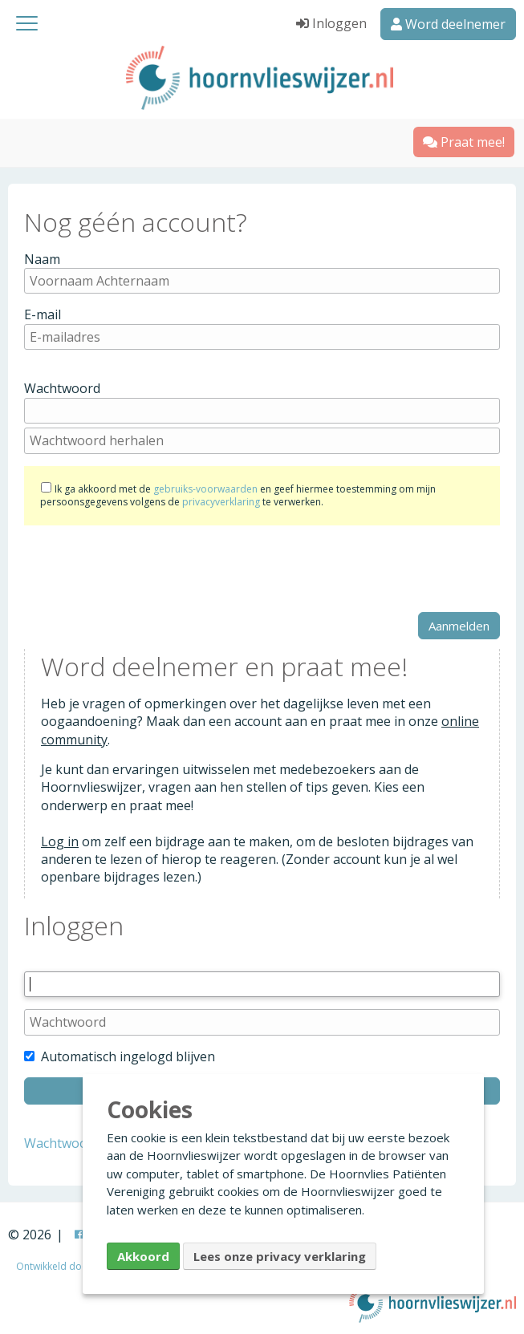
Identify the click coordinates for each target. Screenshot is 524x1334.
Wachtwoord (62, 388)
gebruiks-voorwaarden (205, 489)
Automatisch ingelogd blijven (119, 1056)
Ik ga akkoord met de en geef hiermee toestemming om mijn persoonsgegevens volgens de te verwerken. (238, 495)
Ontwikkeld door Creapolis (77, 1266)
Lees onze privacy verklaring (279, 1256)
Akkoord (143, 1256)
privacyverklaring (221, 502)
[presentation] (146, 568)
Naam (42, 259)
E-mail (42, 314)
